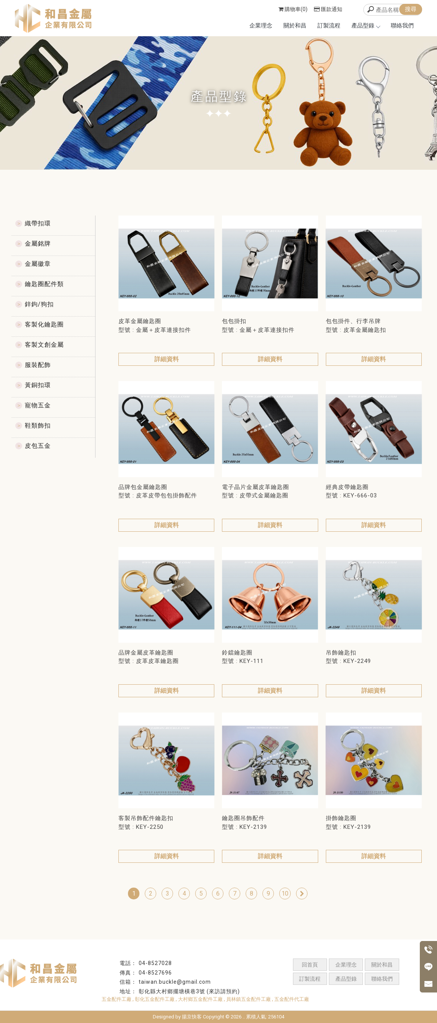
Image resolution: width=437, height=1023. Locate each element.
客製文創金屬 (44, 344)
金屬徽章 (38, 263)
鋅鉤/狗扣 (39, 304)
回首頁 (310, 965)
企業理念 (260, 25)
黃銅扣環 (38, 385)
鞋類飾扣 (38, 425)
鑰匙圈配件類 (44, 284)
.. (244, 1017)
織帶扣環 (38, 223)
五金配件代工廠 (291, 999)
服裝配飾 (38, 364)
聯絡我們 (402, 25)
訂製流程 (328, 25)
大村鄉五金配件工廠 (200, 999)
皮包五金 (38, 445)
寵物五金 (38, 405)
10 (285, 893)
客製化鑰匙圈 (44, 324)
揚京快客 (192, 1017)
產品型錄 (365, 25)
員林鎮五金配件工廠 (248, 999)
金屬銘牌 (38, 243)
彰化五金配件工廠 (155, 999)
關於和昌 (294, 25)
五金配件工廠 (116, 999)
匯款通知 (328, 9)
